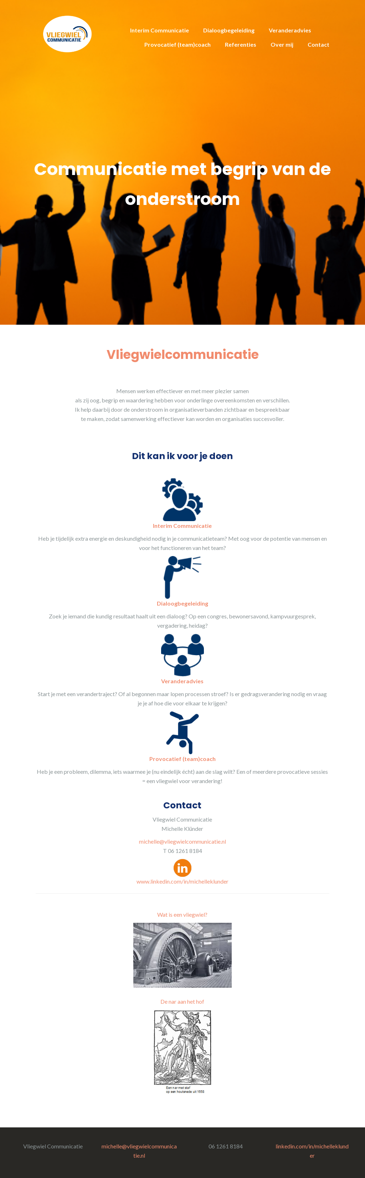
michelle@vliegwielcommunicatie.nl (182, 841)
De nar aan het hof (182, 1001)
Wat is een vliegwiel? (182, 914)
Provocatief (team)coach (177, 44)
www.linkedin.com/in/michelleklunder (182, 881)
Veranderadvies (290, 30)
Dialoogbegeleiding (229, 30)
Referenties (240, 44)
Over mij (282, 44)
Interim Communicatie (159, 30)
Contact (318, 44)
